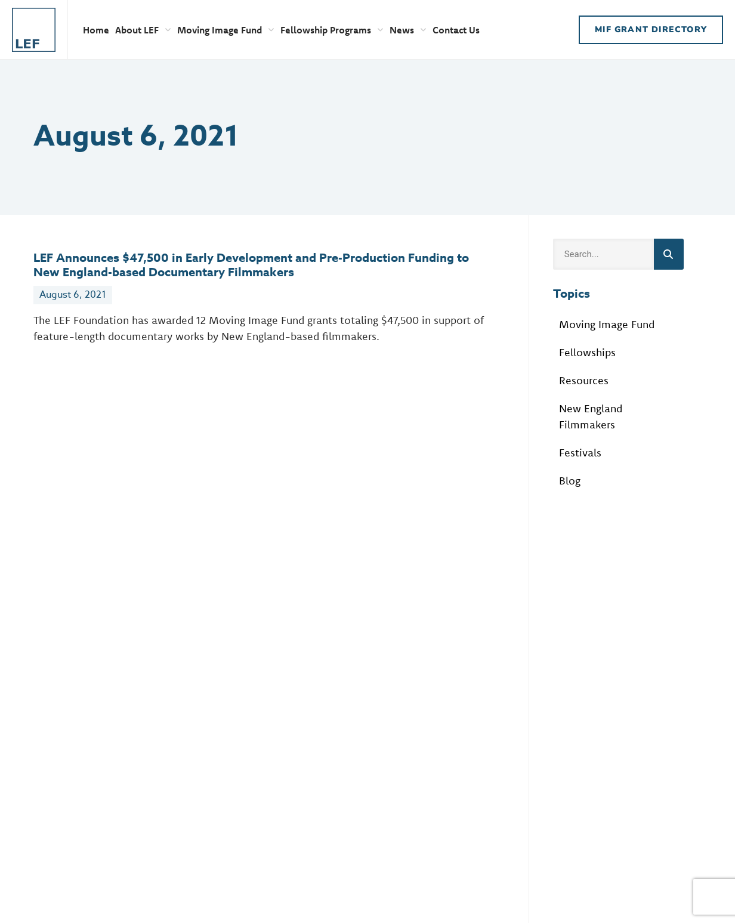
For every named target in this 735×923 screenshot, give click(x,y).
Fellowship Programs (332, 29)
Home (96, 30)
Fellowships (587, 352)
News (408, 29)
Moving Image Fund (225, 29)
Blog (569, 480)
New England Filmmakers (590, 416)
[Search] (669, 254)
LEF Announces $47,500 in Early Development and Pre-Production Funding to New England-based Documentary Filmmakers (251, 264)
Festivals (580, 452)
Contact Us (456, 30)
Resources (584, 380)
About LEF (143, 29)
